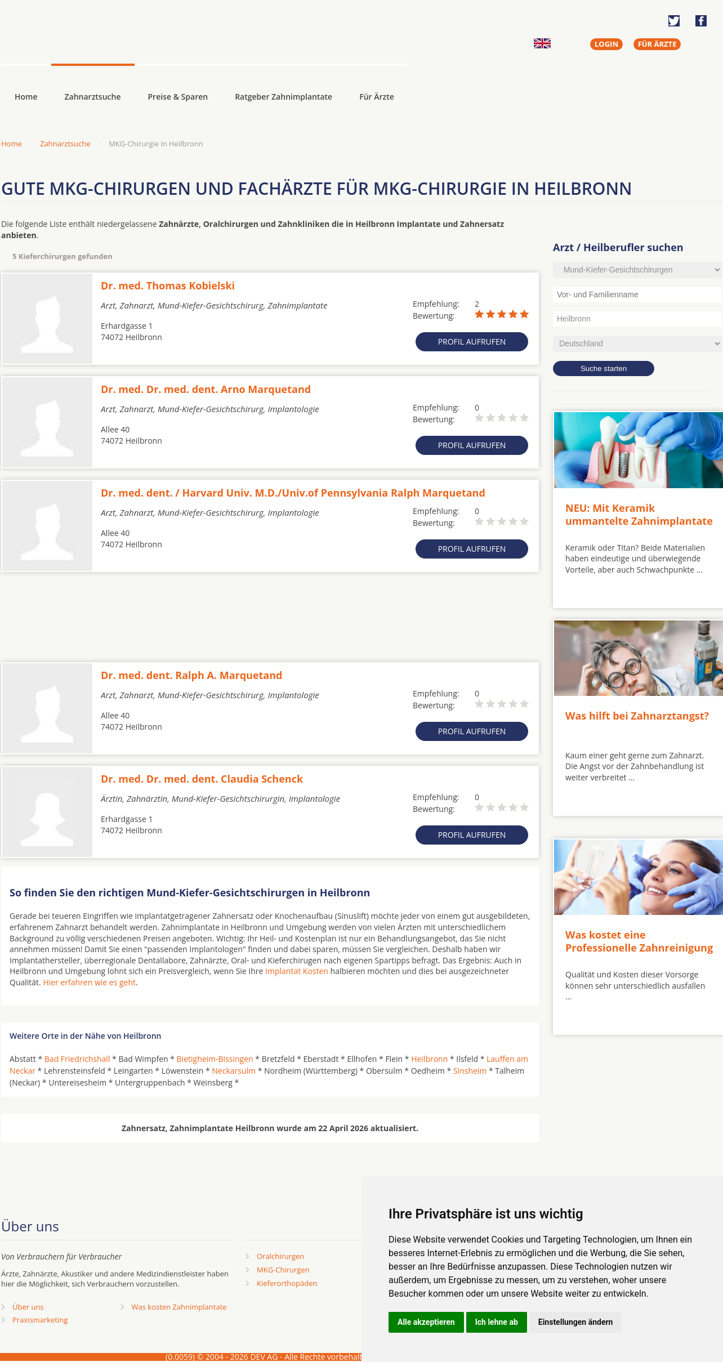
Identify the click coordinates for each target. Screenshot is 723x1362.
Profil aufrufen (472, 341)
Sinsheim (470, 1070)
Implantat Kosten (296, 971)
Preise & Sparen (178, 96)
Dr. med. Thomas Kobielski (168, 285)
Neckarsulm (234, 1070)
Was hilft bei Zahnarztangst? (637, 715)
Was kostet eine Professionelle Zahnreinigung (639, 941)
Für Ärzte (376, 96)
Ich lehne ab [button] (496, 1322)
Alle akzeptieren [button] (426, 1322)
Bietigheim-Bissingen (215, 1058)
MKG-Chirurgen (283, 1270)
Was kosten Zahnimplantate (179, 1307)
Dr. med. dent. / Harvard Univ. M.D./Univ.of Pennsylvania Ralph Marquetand (293, 492)
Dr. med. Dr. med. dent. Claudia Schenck (202, 778)
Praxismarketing (40, 1320)
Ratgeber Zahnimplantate (283, 96)
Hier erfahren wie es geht (89, 982)
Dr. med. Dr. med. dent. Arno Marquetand (206, 389)
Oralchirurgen (280, 1256)
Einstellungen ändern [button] (575, 1322)
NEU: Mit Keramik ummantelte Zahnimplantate (639, 514)
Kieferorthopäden (287, 1283)
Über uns (28, 1307)
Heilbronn (429, 1058)
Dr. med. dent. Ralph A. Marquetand (191, 675)
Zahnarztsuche (93, 96)
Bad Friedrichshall (77, 1058)
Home (11, 144)
